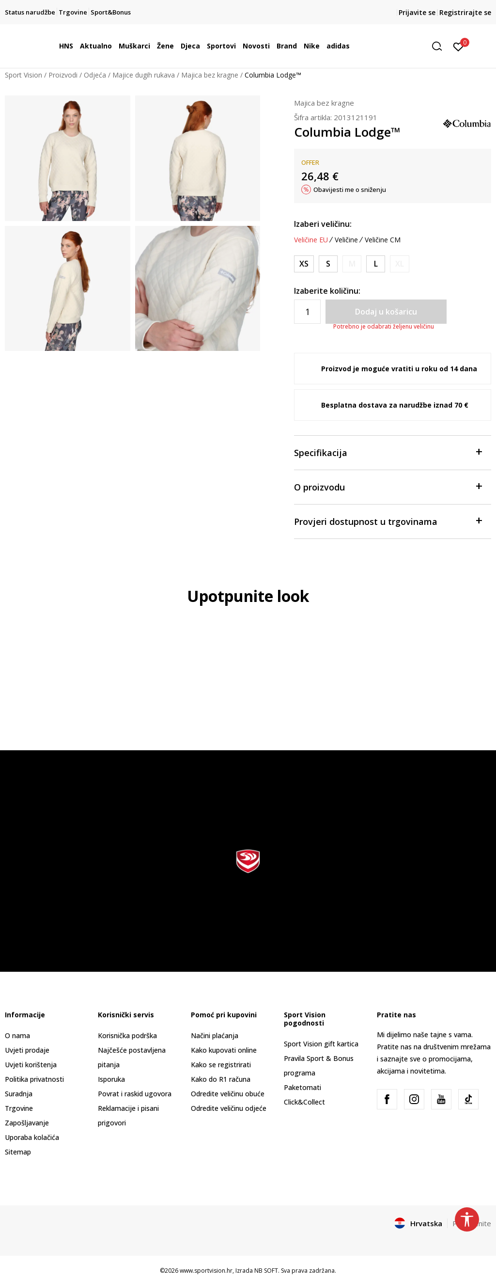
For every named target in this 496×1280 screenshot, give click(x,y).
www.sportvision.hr (206, 1270)
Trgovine (19, 1108)
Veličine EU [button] (311, 240)
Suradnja (18, 1093)
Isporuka (111, 1079)
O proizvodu (387, 486)
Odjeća (95, 74)
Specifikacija (387, 451)
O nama (17, 1035)
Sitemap (18, 1151)
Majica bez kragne (209, 74)
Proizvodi (63, 74)
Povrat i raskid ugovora (134, 1093)
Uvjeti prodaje (27, 1050)
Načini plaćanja (214, 1035)
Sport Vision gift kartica (321, 1043)
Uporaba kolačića (32, 1137)
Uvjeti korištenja (31, 1064)
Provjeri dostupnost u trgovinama (387, 520)
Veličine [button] (346, 240)
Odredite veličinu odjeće (228, 1108)
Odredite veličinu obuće (227, 1093)
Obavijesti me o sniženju (349, 189)
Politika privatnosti (34, 1079)
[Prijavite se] (458, 46)
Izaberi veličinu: (323, 224)
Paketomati (302, 1087)
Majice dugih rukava (143, 74)
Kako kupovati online (224, 1050)
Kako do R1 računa (220, 1079)
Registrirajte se (465, 12)
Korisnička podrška (127, 1035)
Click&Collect (304, 1101)
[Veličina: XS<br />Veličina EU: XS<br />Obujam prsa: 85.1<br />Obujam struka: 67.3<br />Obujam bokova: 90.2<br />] (304, 263)
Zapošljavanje (27, 1122)
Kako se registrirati (221, 1064)
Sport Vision (23, 74)
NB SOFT (266, 1270)
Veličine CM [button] (383, 240)
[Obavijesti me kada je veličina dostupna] (351, 263)
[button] (440, 46)
